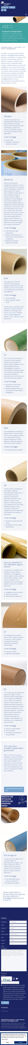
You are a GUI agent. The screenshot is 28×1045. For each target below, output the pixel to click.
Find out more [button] (4, 1039)
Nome (3, 925)
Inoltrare (5, 1002)
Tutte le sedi (5, 1011)
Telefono (3, 940)
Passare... (5, 7)
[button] (14, 978)
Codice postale (5, 934)
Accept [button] (20, 1042)
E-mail (3, 943)
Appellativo (4, 922)
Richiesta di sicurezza (4, 974)
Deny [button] (7, 1042)
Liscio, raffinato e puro (16, 316)
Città (2, 937)
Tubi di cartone (17, 47)
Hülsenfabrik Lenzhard (6, 47)
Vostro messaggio (4, 947)
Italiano (12, 7)
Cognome (4, 928)
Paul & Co (7, 900)
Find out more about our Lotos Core (13, 789)
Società (3, 931)
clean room (11, 313)
